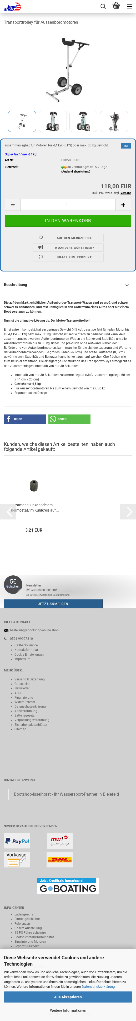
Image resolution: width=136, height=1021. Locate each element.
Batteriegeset (23, 715)
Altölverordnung (25, 711)
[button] (13, 205)
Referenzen (22, 923)
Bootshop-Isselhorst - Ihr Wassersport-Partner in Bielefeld (66, 794)
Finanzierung (23, 697)
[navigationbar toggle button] (129, 6)
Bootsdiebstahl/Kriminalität (34, 937)
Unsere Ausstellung (28, 928)
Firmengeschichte (27, 919)
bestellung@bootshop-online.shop (34, 630)
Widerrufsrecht (24, 702)
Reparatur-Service (26, 946)
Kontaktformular (26, 650)
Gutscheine (22, 684)
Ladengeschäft (25, 914)
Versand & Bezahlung (29, 679)
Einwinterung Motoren (30, 941)
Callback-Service (26, 645)
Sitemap (20, 729)
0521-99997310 (21, 639)
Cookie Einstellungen (29, 654)
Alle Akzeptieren (68, 997)
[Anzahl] (68, 205)
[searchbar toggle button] (103, 6)
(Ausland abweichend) (75, 171)
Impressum (22, 659)
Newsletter (21, 688)
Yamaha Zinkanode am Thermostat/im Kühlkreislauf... (34, 507)
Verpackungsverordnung (31, 720)
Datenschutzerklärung (98, 987)
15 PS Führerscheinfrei (30, 932)
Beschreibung (15, 285)
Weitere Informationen (68, 1010)
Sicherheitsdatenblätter (30, 725)
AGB (17, 693)
